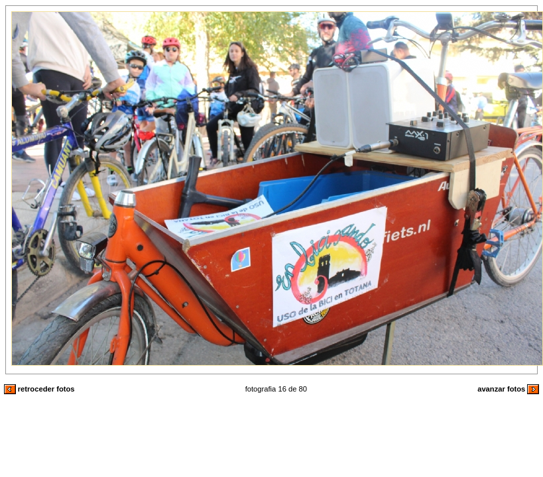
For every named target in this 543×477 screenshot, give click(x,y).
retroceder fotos (39, 389)
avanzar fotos (508, 389)
